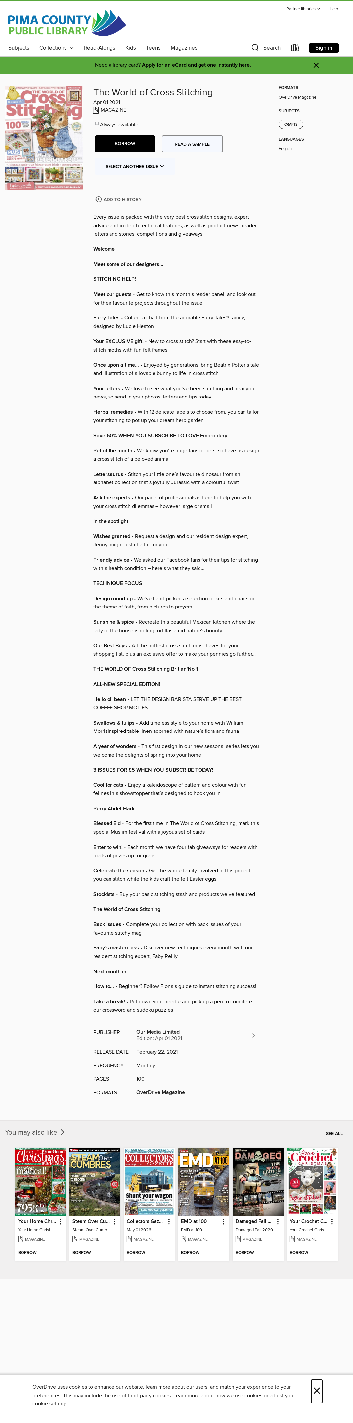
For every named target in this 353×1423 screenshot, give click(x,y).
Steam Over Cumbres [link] (91, 1222)
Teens (153, 48)
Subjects (18, 48)
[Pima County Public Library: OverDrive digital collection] (67, 22)
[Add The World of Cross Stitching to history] (119, 200)
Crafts (291, 124)
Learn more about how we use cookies (217, 1395)
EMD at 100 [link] (194, 1222)
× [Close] (317, 1391)
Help (334, 9)
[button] (304, 9)
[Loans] (295, 49)
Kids (130, 48)
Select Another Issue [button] (135, 167)
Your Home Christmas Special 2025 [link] (37, 1222)
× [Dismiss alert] (316, 66)
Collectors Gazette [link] (146, 1222)
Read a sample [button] (192, 144)
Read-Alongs (99, 48)
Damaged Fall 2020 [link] (255, 1222)
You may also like (35, 1132)
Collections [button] (56, 48)
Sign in (323, 48)
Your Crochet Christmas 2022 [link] (309, 1222)
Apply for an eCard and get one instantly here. (196, 65)
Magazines (184, 48)
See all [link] (334, 1134)
